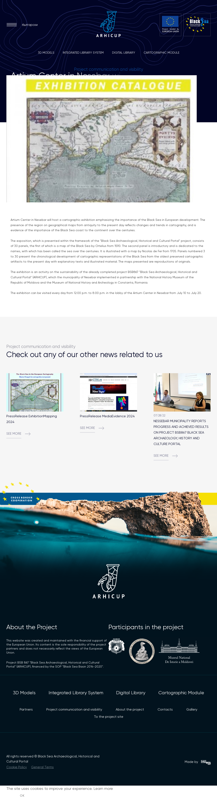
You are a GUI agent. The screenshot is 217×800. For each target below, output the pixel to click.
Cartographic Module (161, 52)
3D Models (46, 52)
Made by (198, 762)
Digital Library (123, 52)
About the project (130, 709)
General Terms (42, 767)
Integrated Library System (83, 52)
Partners (26, 709)
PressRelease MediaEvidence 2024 (107, 416)
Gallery (191, 709)
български (30, 25)
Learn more (103, 788)
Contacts (165, 709)
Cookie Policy (16, 767)
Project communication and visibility (74, 709)
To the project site (108, 717)
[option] (108, 138)
